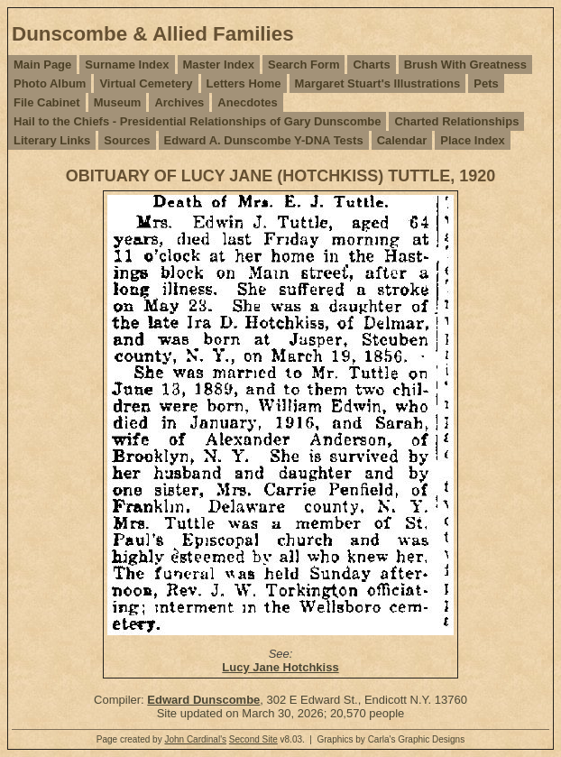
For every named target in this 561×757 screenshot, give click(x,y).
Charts (371, 64)
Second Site (253, 739)
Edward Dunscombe (203, 699)
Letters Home (244, 83)
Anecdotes (247, 102)
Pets (486, 83)
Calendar (402, 140)
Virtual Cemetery (145, 83)
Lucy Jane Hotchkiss (280, 667)
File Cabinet (47, 102)
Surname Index (127, 64)
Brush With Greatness (465, 64)
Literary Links (52, 140)
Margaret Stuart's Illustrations (378, 83)
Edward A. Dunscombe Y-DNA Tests (263, 140)
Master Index (218, 64)
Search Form (303, 64)
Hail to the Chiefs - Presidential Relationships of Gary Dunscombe (197, 121)
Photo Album (50, 83)
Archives (179, 102)
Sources (127, 140)
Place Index (472, 140)
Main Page (42, 64)
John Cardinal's (195, 739)
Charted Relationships (456, 121)
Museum (118, 102)
